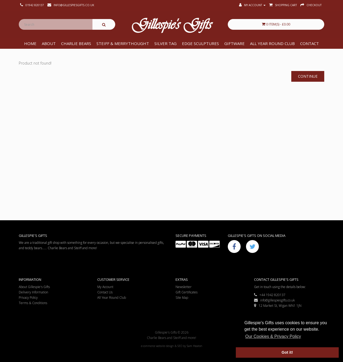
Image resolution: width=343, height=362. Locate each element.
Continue (308, 76)
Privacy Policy (28, 297)
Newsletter (184, 287)
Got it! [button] (287, 352)
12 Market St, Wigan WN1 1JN (277, 305)
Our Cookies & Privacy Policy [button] (273, 336)
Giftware (234, 43)
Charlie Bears (76, 43)
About (49, 43)
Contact (309, 43)
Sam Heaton (194, 346)
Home (30, 43)
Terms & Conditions (33, 303)
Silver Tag (165, 43)
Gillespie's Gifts (171, 25)
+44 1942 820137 (269, 295)
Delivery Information (33, 292)
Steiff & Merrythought (122, 43)
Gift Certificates (186, 292)
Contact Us (105, 292)
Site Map (182, 297)
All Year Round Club (272, 43)
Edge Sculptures (200, 43)
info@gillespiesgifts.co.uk (274, 300)
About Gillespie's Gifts (34, 287)
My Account (105, 287)
